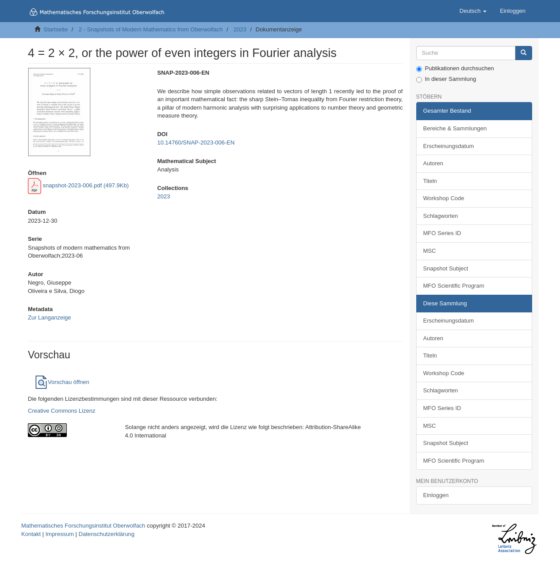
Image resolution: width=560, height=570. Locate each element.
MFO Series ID (442, 233)
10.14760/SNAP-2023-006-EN (195, 142)
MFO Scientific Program (453, 285)
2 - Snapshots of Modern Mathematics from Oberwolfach (151, 29)
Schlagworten (440, 216)
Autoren (433, 163)
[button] (473, 11)
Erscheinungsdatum (448, 146)
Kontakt (31, 534)
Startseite (55, 29)
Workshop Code (443, 198)
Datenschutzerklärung (106, 534)
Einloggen (436, 495)
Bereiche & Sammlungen (455, 128)
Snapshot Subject (445, 268)
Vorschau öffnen (62, 382)
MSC (429, 250)
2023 (240, 29)
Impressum (60, 534)
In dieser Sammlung (446, 79)
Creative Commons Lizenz (61, 410)
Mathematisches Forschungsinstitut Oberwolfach (83, 525)
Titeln (430, 181)
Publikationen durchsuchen (455, 68)
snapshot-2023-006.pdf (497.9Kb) (78, 185)
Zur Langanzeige (49, 317)
